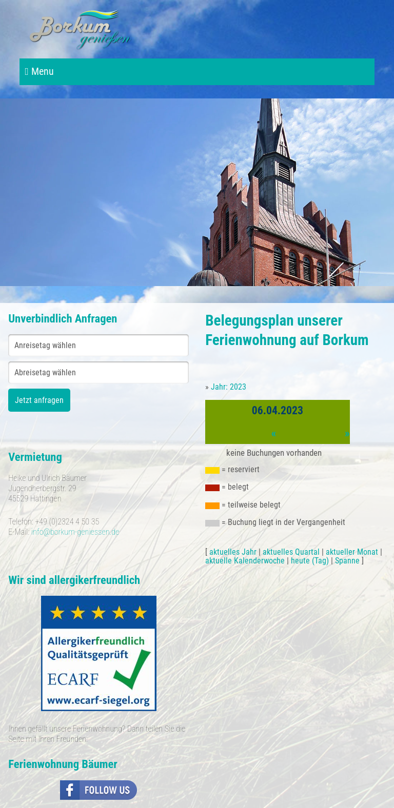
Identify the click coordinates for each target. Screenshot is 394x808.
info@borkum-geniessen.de (75, 532)
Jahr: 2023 (228, 387)
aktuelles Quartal (291, 552)
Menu (39, 71)
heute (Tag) (310, 560)
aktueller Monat (352, 552)
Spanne (347, 560)
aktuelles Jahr (233, 552)
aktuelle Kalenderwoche (245, 560)
